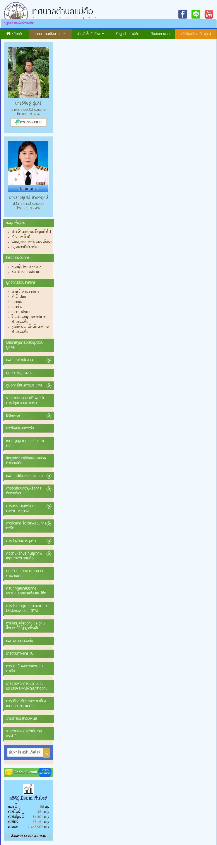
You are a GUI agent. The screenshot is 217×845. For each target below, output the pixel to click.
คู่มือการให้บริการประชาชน (24, 385)
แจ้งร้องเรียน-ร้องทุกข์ (196, 33)
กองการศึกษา (21, 311)
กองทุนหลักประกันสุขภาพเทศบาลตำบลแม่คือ (24, 555)
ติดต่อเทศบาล (160, 33)
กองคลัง (17, 301)
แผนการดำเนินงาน (19, 359)
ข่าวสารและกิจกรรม (50, 33)
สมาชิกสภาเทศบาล (25, 271)
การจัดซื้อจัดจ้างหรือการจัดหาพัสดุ (23, 490)
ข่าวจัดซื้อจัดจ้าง (90, 33)
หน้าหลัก (14, 33)
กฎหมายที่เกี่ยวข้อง (25, 246)
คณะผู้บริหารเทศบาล (26, 266)
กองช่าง (17, 306)
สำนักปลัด (19, 296)
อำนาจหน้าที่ (21, 236)
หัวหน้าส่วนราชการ (25, 291)
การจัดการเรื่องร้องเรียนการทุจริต (26, 525)
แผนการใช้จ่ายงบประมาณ (24, 475)
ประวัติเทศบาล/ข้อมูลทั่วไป (31, 231)
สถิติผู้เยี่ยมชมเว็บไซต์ (28, 798)
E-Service (13, 415)
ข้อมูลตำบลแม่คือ (127, 33)
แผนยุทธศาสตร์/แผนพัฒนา (32, 241)
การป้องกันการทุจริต (21, 540)
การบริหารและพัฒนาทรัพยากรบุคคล (21, 508)
